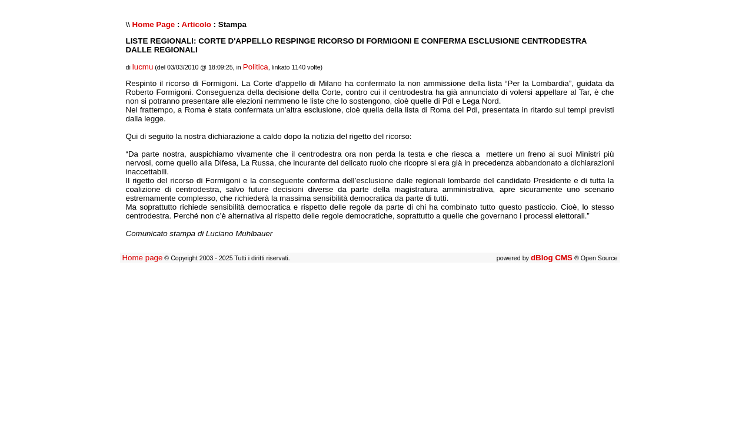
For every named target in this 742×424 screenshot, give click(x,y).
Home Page (153, 24)
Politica (255, 66)
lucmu (143, 66)
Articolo (196, 24)
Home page (142, 257)
